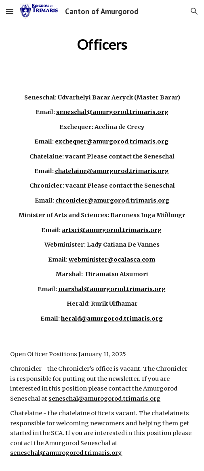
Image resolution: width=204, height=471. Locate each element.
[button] (9, 11)
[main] (102, 42)
